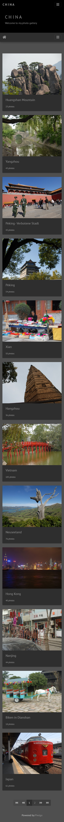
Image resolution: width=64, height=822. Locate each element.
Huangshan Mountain (20, 100)
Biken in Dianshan (18, 717)
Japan (9, 779)
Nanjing (11, 656)
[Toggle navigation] (57, 4)
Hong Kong (13, 594)
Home (4, 37)
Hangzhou (13, 408)
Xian (9, 347)
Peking (10, 285)
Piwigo (38, 815)
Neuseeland (14, 532)
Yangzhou (12, 161)
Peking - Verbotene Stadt (22, 223)
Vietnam (11, 470)
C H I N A (8, 4)
